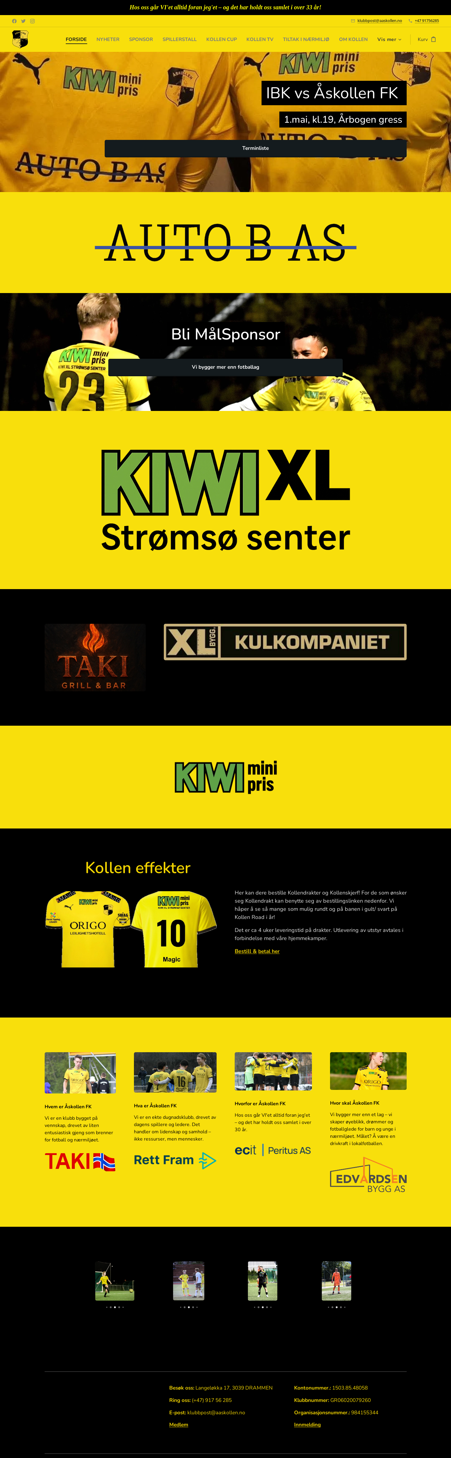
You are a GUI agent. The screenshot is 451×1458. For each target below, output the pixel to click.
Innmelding (307, 1425)
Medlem (178, 1425)
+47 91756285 (427, 20)
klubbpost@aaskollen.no (379, 20)
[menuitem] (60, 39)
